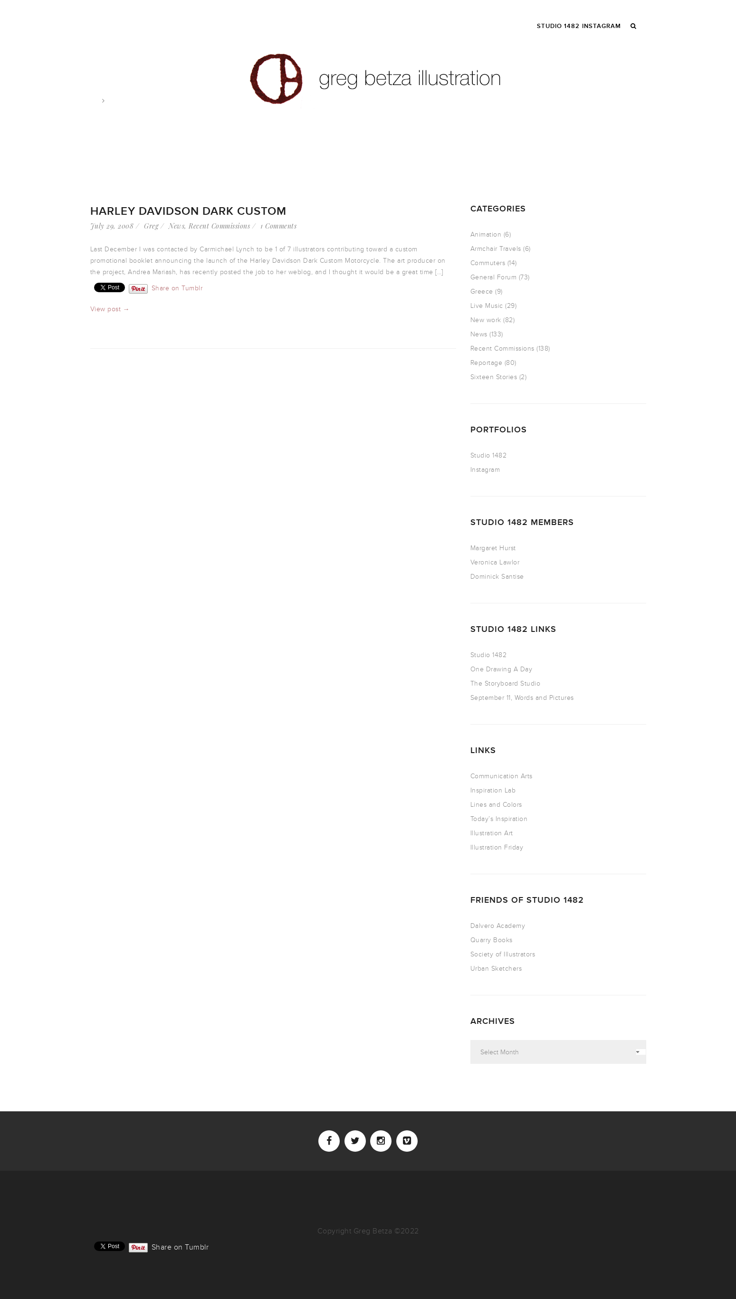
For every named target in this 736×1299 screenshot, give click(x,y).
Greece (481, 291)
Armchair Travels (495, 249)
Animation (486, 234)
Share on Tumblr (177, 287)
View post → (110, 309)
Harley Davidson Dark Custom (188, 211)
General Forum (493, 277)
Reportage (486, 363)
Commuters (488, 263)
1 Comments (278, 225)
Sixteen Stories (493, 377)
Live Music (486, 306)
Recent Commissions (219, 225)
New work (485, 320)
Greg (151, 225)
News (176, 225)
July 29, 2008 (112, 225)
